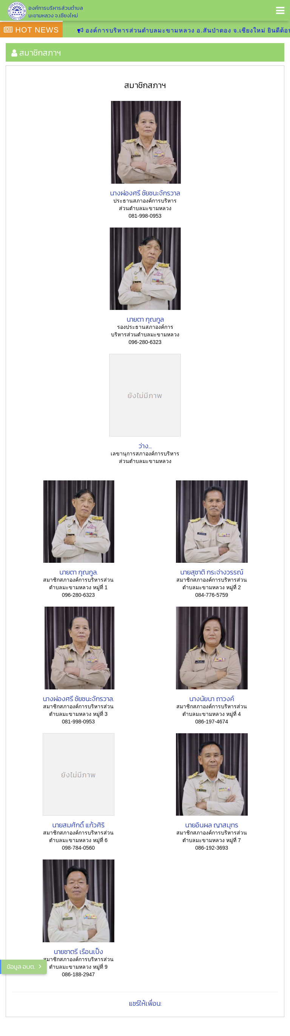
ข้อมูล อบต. (21, 966)
